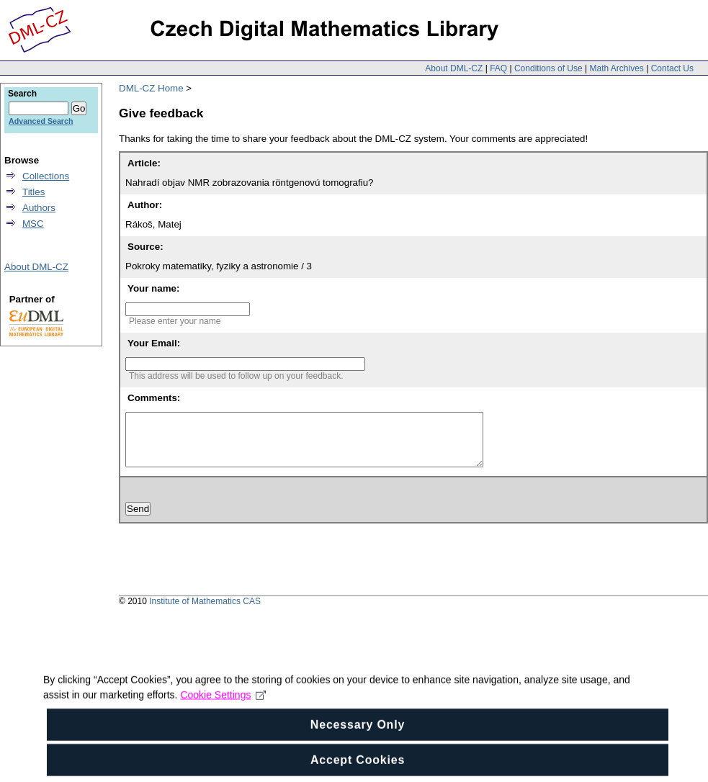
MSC (33, 223)
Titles (33, 191)
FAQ (498, 68)
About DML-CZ (454, 68)
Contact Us (672, 68)
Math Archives (616, 68)
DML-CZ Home (151, 88)
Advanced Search (41, 121)
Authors (38, 207)
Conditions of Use (548, 68)
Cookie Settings (223, 703)
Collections (45, 176)
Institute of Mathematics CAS (205, 612)
